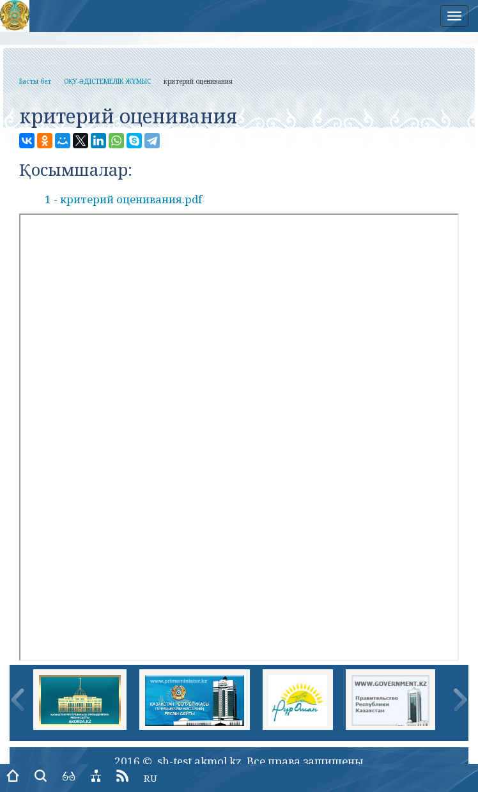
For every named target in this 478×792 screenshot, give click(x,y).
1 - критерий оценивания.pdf (123, 199)
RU (150, 778)
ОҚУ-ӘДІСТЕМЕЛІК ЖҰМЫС (107, 81)
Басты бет (35, 81)
